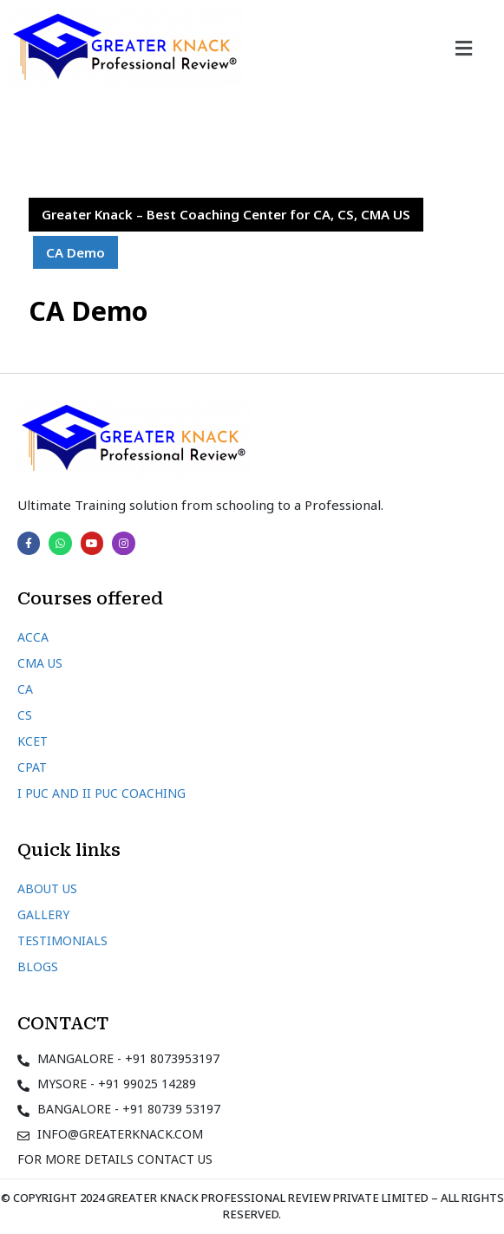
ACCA (33, 637)
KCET (32, 741)
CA (25, 689)
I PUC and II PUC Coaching (101, 793)
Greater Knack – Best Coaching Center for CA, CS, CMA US (226, 214)
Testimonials (62, 940)
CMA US (39, 663)
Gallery (43, 914)
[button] (464, 47)
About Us (47, 888)
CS (24, 715)
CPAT (32, 767)
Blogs (37, 966)
